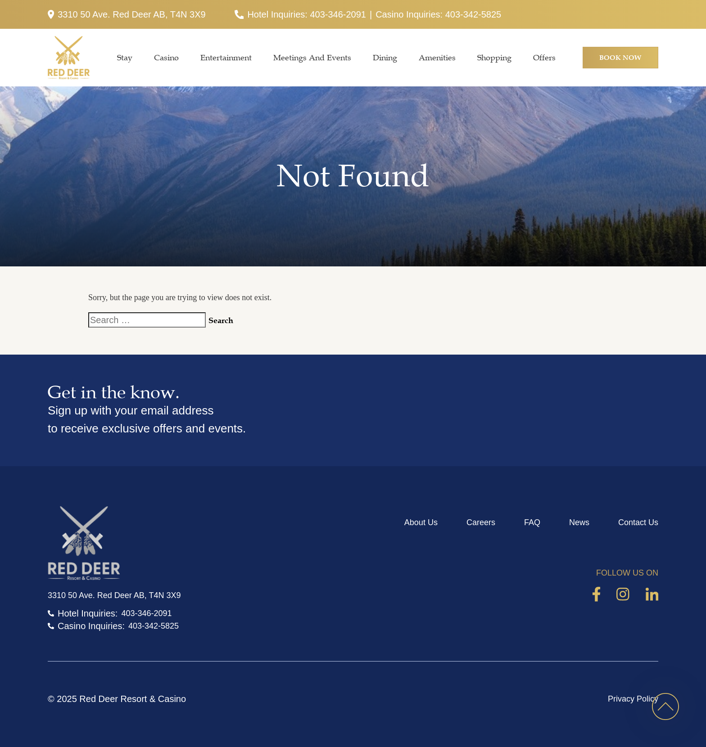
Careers (480, 522)
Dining (385, 58)
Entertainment (226, 58)
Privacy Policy (633, 698)
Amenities (437, 58)
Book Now (620, 58)
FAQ (532, 522)
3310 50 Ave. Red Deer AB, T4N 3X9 (127, 14)
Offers (544, 58)
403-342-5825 (473, 14)
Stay (124, 58)
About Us (421, 522)
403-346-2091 (338, 14)
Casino (166, 58)
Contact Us (638, 522)
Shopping (494, 58)
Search (220, 320)
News (579, 522)
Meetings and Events (312, 58)
